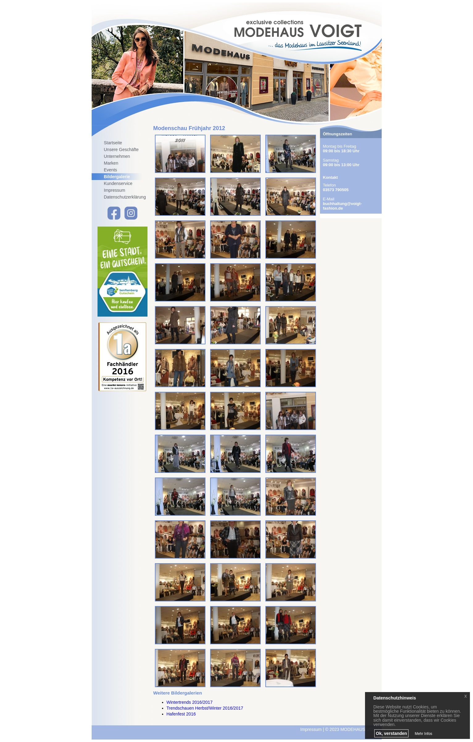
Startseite (113, 142)
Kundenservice (118, 183)
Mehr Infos (423, 734)
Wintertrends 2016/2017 (190, 702)
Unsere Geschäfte (121, 149)
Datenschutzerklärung (125, 197)
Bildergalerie (117, 176)
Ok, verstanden (391, 733)
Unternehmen (117, 156)
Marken (111, 163)
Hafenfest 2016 (181, 713)
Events (110, 169)
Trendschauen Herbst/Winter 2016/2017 (205, 708)
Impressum (114, 190)
